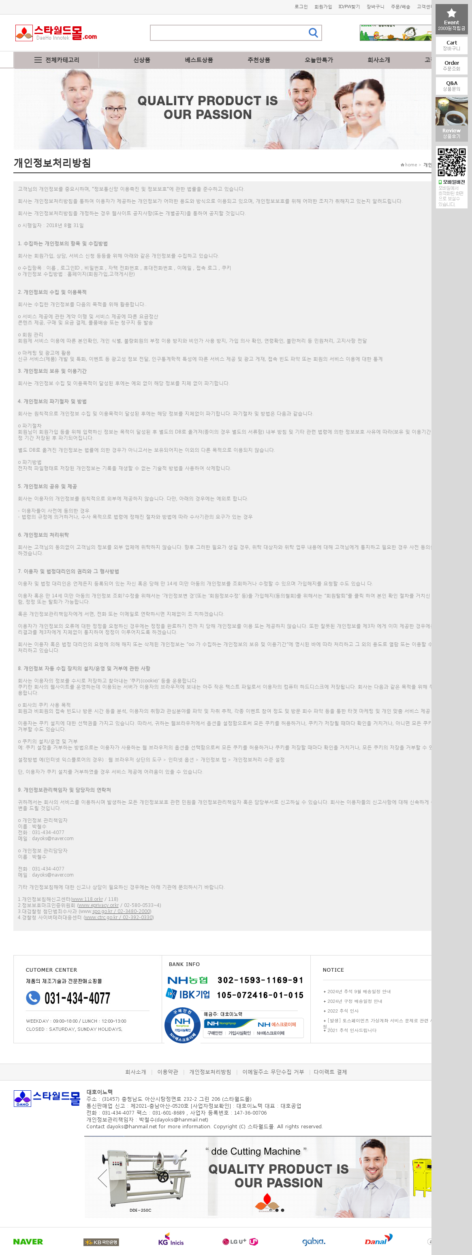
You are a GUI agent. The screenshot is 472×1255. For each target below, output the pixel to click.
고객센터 (426, 6)
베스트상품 (199, 60)
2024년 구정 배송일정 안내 (355, 1001)
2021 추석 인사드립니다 (352, 1030)
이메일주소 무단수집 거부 (273, 1071)
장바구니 (375, 6)
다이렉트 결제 (330, 1071)
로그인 (301, 6)
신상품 (141, 60)
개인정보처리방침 (210, 1071)
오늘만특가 (319, 60)
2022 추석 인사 (343, 1011)
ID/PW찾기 (349, 6)
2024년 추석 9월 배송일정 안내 (359, 991)
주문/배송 (400, 6)
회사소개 (378, 60)
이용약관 (167, 1071)
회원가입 (323, 6)
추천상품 (259, 60)
